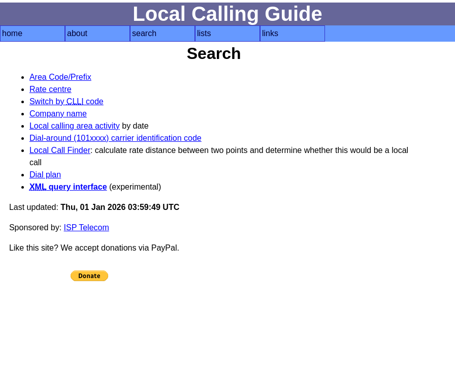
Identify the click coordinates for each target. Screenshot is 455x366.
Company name (58, 113)
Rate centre (50, 89)
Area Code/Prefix (60, 77)
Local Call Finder (59, 150)
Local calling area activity (74, 125)
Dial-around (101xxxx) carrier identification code (115, 138)
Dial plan (45, 174)
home (12, 33)
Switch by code (66, 101)
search (144, 33)
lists (204, 33)
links (270, 33)
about (77, 33)
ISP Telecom (86, 227)
